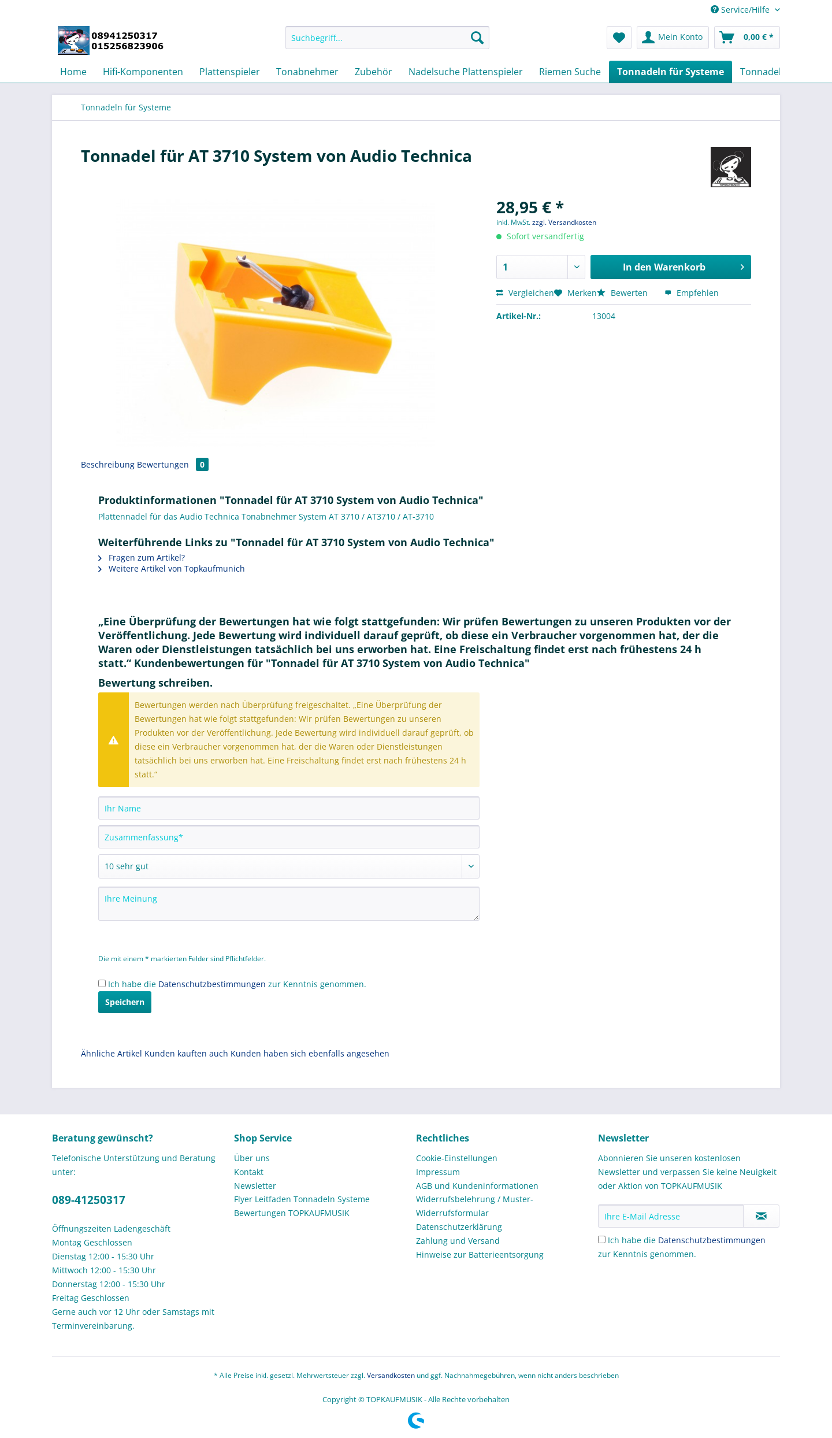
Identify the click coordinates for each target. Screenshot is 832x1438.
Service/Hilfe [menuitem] (741, 9)
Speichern (124, 1001)
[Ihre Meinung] (289, 904)
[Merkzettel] (619, 37)
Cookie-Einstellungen (456, 1157)
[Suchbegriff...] (387, 37)
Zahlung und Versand (458, 1240)
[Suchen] (477, 37)
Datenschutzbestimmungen (212, 984)
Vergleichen (525, 292)
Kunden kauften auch (186, 1053)
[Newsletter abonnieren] (761, 1216)
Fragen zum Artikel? (141, 557)
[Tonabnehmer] (307, 72)
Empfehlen (691, 292)
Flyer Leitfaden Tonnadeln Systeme (302, 1199)
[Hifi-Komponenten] (143, 72)
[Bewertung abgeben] (289, 866)
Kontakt (248, 1171)
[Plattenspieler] (229, 72)
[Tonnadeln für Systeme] (670, 72)
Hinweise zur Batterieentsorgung (480, 1254)
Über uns (252, 1157)
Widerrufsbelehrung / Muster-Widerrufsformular (474, 1206)
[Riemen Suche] (570, 72)
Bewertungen (173, 464)
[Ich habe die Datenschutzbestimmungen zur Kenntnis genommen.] (102, 983)
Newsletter (255, 1185)
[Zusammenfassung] (289, 836)
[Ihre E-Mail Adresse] (671, 1216)
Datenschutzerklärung (459, 1226)
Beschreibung (108, 464)
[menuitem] (387, 43)
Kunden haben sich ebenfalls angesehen (310, 1053)
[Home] (73, 72)
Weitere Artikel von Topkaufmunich (171, 568)
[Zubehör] (373, 72)
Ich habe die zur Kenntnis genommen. (237, 984)
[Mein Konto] (673, 37)
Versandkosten (391, 1375)
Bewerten (623, 292)
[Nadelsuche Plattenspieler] (465, 72)
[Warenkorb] (747, 37)
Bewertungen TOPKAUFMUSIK (292, 1212)
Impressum (438, 1171)
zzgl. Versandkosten (564, 222)
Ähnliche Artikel (111, 1053)
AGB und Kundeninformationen (477, 1185)
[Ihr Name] (289, 808)
